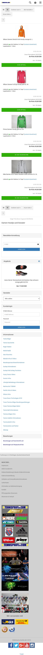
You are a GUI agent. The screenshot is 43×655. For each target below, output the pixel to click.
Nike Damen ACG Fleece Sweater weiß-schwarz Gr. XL (20, 174)
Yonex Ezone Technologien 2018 (12, 398)
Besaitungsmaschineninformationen (13, 362)
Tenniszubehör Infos (9, 422)
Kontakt (4, 489)
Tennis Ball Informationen (10, 410)
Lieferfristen (5, 482)
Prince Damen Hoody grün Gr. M (13, 129)
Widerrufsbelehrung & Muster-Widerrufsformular (16, 472)
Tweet (21, 654)
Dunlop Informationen (9, 366)
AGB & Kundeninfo (7, 469)
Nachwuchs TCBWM (9, 386)
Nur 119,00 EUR (21, 286)
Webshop (15, 640)
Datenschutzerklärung (8, 475)
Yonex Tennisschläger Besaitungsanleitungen (16, 402)
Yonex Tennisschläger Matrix (11, 406)
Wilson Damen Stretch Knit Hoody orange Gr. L (18, 39)
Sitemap (5, 430)
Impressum (5, 465)
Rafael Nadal (7, 350)
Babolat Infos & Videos (9, 358)
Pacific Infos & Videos (9, 390)
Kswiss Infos (7, 378)
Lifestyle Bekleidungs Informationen (13, 382)
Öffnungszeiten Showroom (9, 493)
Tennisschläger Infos (9, 414)
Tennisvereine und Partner (10, 426)
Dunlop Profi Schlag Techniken (12, 370)
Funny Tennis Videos (9, 374)
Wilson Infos (7, 394)
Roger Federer (7, 346)
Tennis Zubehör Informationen (12, 418)
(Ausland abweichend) (30, 44)
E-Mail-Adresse (7, 311)
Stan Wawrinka (7, 354)
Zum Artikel (21, 65)
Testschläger (7, 339)
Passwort (6, 319)
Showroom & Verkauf (8, 496)
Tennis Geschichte (8, 342)
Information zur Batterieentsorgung (12, 486)
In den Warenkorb (21, 155)
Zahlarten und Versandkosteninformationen (14, 479)
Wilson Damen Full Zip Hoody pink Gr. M (15, 84)
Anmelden (21, 249)
